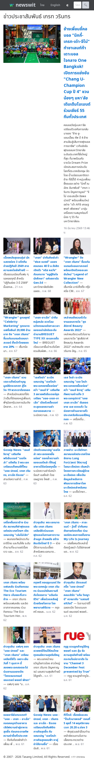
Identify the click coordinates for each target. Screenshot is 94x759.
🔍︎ (85, 5)
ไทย (42, 5)
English (55, 5)
